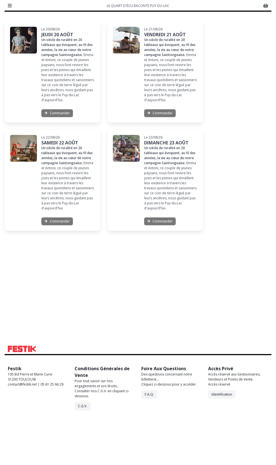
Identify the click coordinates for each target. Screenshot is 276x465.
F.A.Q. (149, 439)
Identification (221, 439)
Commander (57, 157)
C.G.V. (82, 450)
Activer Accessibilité (242, 45)
